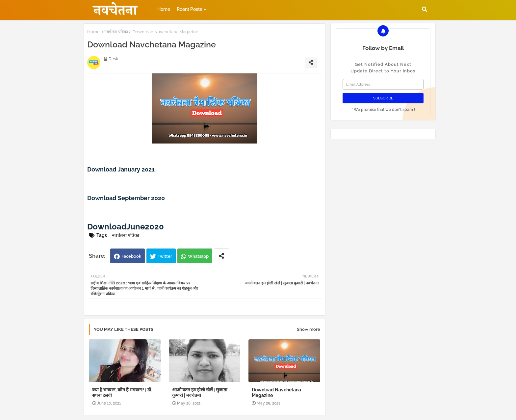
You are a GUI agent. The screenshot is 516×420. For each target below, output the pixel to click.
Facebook (131, 256)
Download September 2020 (126, 198)
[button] (424, 9)
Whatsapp (198, 256)
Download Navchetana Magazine (276, 392)
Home (163, 9)
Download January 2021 (121, 169)
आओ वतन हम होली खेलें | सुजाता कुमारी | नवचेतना (199, 392)
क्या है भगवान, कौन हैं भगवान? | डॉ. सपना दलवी (122, 392)
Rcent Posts (189, 9)
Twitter (165, 256)
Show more (308, 329)
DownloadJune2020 (125, 226)
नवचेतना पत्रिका (116, 31)
